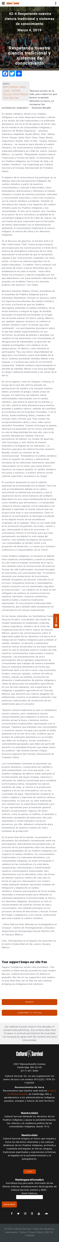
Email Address (29, 1193)
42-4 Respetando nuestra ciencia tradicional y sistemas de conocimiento (29, 19)
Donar (29, 1171)
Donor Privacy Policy (31, 1232)
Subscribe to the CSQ (29, 1013)
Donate (29, 1002)
